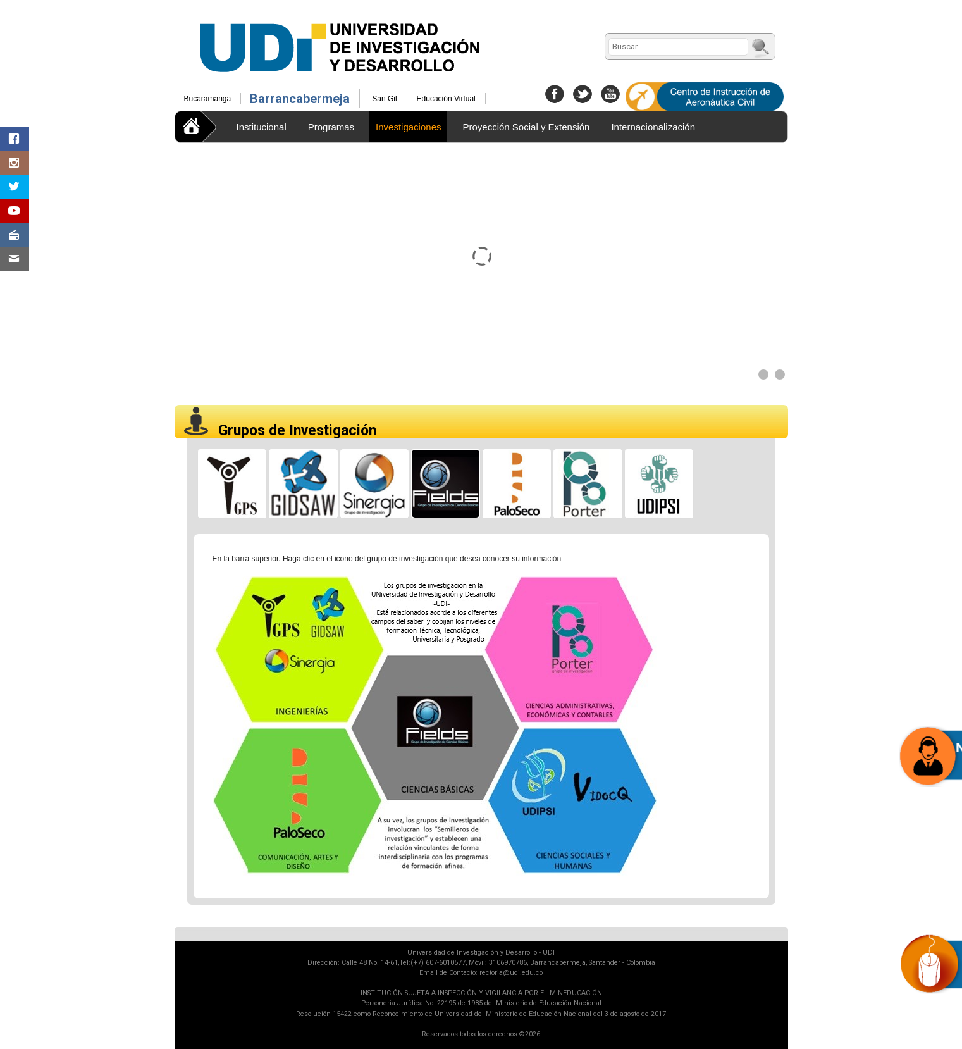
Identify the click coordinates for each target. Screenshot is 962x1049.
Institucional (262, 126)
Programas (331, 126)
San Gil (384, 98)
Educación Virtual (446, 98)
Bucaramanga (207, 98)
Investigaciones (408, 126)
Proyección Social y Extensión (525, 126)
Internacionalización (653, 126)
